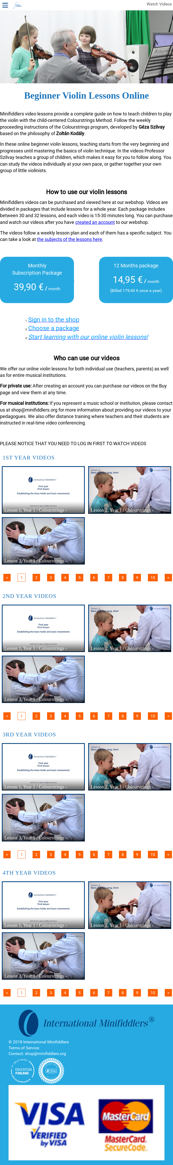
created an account (95, 222)
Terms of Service (24, 1047)
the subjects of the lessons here (69, 239)
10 (153, 577)
